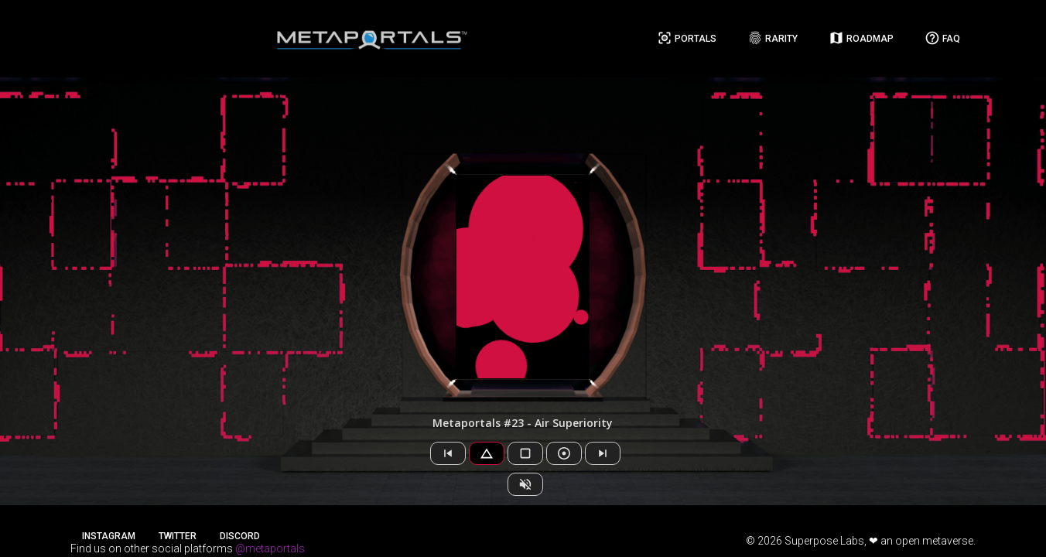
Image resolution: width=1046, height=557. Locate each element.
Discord (240, 536)
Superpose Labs (824, 541)
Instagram (108, 536)
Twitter (178, 536)
